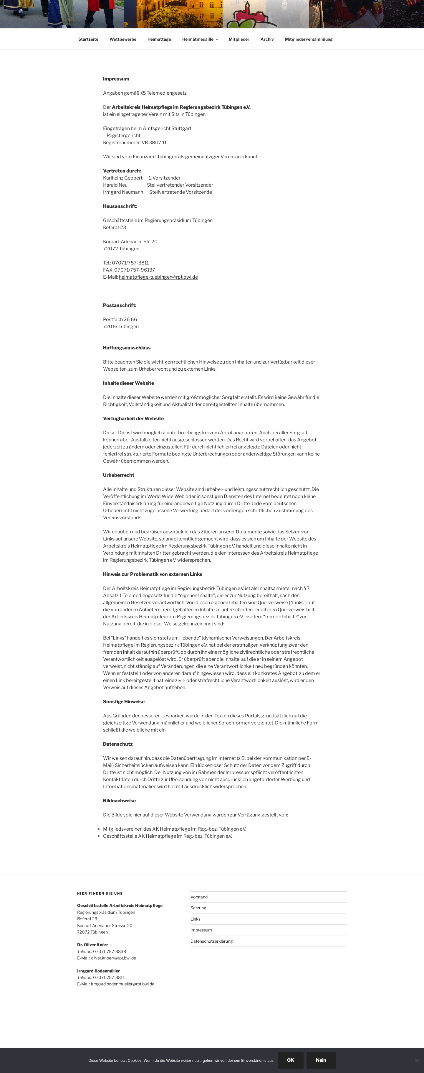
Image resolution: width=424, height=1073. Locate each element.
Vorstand (199, 896)
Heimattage (159, 39)
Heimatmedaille (200, 39)
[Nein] (417, 1060)
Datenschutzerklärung (212, 941)
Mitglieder (239, 39)
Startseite (88, 39)
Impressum (201, 929)
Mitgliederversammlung (309, 39)
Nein (321, 1060)
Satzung (198, 907)
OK (290, 1060)
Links (196, 918)
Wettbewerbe (123, 39)
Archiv (267, 39)
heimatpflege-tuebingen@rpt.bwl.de (158, 277)
